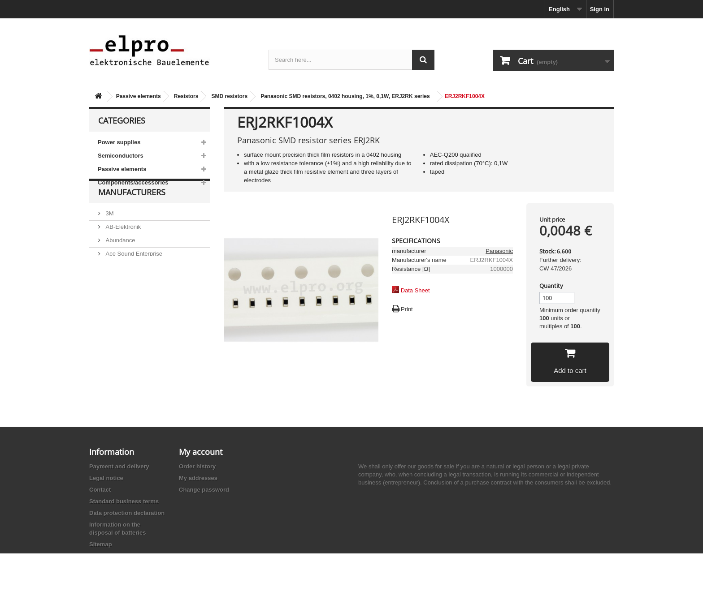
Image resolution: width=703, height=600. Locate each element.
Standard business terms (124, 501)
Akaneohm (119, 314)
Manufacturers (131, 215)
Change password (204, 489)
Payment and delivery (119, 466)
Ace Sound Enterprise (133, 273)
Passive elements (138, 96)
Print (407, 309)
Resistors (186, 96)
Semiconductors (120, 155)
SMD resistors (229, 96)
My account (200, 451)
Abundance (119, 260)
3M (109, 233)
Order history (197, 466)
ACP (110, 287)
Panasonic (499, 251)
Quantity (551, 286)
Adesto (114, 300)
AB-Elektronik (122, 247)
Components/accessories (133, 182)
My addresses (198, 478)
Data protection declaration (127, 513)
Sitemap (100, 544)
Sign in (599, 9)
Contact (100, 489)
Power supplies (119, 142)
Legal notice (106, 478)
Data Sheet (415, 290)
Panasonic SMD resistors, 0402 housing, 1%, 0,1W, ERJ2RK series (345, 96)
